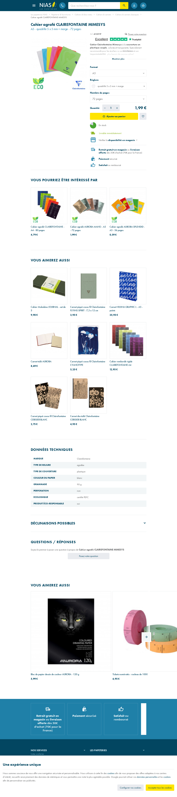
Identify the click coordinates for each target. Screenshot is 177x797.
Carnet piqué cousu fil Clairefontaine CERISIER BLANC (48, 418)
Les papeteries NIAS (39, 14)
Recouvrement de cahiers (42, 719)
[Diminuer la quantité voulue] (105, 108)
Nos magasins (96, 719)
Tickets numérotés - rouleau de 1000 (87, 630)
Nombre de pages (100, 92)
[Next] (146, 617)
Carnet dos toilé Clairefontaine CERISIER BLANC (84, 418)
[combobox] (118, 86)
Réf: (91, 34)
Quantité (95, 108)
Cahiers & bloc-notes (83, 14)
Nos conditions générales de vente (46, 754)
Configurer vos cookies (130, 787)
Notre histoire (96, 714)
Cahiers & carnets (103, 14)
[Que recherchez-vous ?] (94, 5)
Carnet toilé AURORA (41, 361)
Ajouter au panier (115, 116)
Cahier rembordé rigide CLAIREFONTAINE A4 (121, 363)
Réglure (94, 79)
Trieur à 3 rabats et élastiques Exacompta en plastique (124, 632)
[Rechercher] (124, 5)
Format (94, 67)
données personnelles (147, 776)
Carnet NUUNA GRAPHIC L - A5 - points (126, 308)
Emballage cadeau (39, 732)
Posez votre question (137, 34)
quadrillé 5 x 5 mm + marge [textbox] (107, 86)
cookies (110, 773)
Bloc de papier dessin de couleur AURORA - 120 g (46, 632)
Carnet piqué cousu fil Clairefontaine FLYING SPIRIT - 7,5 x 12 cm (87, 308)
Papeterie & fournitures (61, 14)
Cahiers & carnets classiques (127, 14)
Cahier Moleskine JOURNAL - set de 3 (48, 308)
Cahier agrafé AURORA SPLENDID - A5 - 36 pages (127, 228)
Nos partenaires (97, 723)
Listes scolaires (37, 714)
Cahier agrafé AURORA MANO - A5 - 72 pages (88, 228)
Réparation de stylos (40, 723)
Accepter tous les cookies (160, 787)
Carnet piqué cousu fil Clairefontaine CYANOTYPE (87, 363)
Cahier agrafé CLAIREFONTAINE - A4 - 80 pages (47, 228)
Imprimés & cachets (39, 728)
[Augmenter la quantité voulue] (117, 108)
